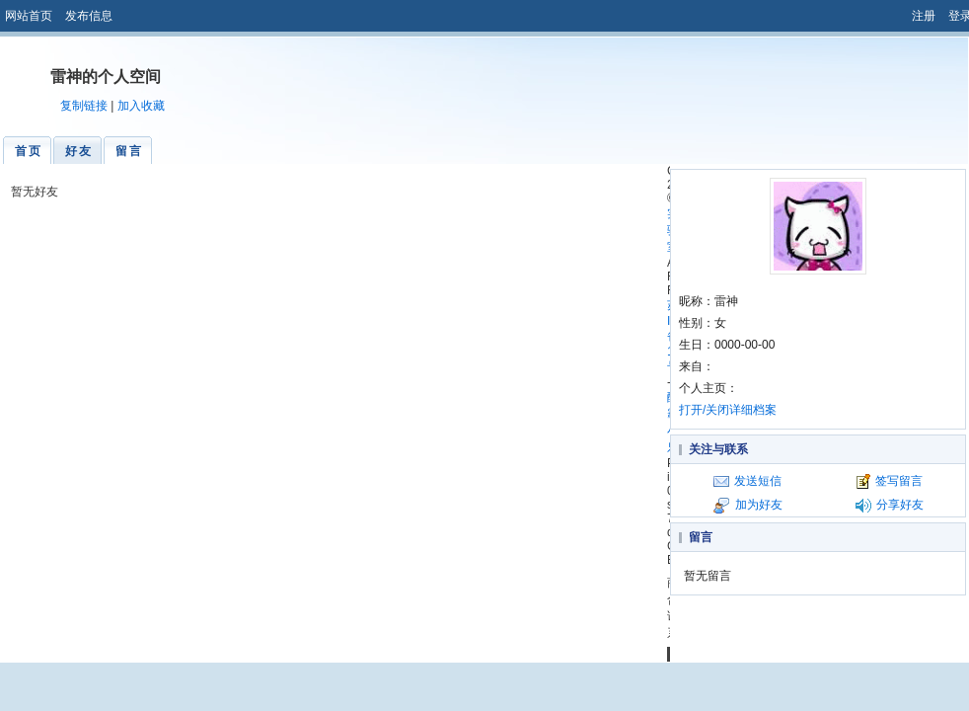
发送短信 (758, 481)
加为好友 (759, 505)
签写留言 (899, 481)
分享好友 (900, 505)
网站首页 (28, 16)
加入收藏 (141, 106)
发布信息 (88, 16)
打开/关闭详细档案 (728, 410)
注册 (923, 16)
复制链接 (84, 106)
